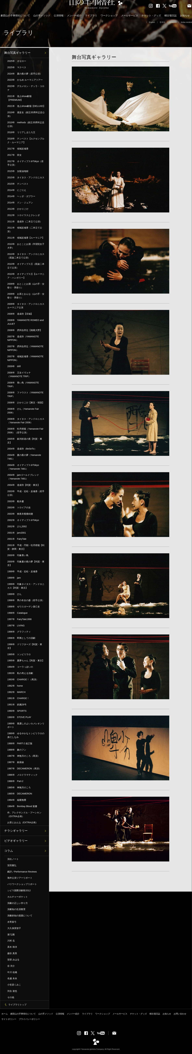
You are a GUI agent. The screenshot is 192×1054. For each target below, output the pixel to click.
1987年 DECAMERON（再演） (24, 768)
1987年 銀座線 (15, 762)
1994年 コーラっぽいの (20, 667)
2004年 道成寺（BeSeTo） (22, 448)
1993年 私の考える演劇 (20, 673)
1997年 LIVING (16, 625)
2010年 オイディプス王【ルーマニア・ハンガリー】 (25, 276)
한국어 (162, 22)
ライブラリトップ (17, 1004)
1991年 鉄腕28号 (16, 704)
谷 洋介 (11, 966)
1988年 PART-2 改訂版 (19, 743)
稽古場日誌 (170, 15)
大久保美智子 (14, 928)
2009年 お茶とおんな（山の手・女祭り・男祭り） (25, 296)
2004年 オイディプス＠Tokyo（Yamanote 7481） (23, 467)
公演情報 (59, 15)
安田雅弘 (11, 865)
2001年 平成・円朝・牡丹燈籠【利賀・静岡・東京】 (25, 547)
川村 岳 (11, 940)
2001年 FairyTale (16, 539)
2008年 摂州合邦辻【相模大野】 (24, 330)
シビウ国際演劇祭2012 (19, 890)
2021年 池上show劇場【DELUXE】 (26, 106)
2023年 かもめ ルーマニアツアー (25, 80)
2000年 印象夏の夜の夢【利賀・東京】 (25, 563)
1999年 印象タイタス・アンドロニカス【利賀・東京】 (25, 586)
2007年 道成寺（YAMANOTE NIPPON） (23, 338)
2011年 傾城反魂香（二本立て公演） (24, 229)
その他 (10, 997)
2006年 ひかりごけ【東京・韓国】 (25, 402)
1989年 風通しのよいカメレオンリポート (25, 725)
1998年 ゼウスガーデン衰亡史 (23, 606)
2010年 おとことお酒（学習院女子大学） (25, 246)
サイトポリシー (8, 1019)
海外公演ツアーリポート (19, 878)
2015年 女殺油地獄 (17, 171)
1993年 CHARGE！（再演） (22, 679)
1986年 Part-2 (15, 781)
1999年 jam (14, 577)
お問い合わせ (180, 1014)
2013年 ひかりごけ (17, 209)
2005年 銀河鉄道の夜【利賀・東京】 (24, 441)
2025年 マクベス (16, 67)
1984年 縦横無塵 (16, 800)
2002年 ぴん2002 (17, 526)
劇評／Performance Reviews (22, 871)
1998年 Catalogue (17, 613)
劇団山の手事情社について (15, 15)
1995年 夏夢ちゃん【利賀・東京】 (25, 660)
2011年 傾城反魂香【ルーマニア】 (25, 237)
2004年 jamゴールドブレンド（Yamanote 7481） (23, 477)
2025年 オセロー (16, 61)
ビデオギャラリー (16, 840)
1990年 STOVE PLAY (19, 717)
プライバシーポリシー (29, 1019)
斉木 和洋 (12, 947)
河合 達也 (12, 991)
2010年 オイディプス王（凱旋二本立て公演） (25, 266)
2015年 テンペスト (17, 183)
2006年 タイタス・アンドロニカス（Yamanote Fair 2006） (25, 421)
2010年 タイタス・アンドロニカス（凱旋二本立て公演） (25, 256)
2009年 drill (14, 366)
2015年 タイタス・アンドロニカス (25, 177)
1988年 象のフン (16, 749)
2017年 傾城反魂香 (17, 148)
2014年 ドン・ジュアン (20, 202)
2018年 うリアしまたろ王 (21, 132)
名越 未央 (12, 978)
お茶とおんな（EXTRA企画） (22, 822)
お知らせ (185, 15)
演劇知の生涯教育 (16, 909)
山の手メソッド (41, 15)
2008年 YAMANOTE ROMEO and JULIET (25, 322)
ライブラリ (91, 15)
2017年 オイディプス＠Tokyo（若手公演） (25, 163)
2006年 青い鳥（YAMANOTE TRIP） (23, 384)
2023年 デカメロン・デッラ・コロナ (25, 88)
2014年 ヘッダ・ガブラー (21, 196)
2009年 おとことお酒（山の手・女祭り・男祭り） (25, 286)
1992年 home (15, 685)
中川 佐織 (12, 972)
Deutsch (173, 22)
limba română (186, 22)
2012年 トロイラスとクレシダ (23, 215)
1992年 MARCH (16, 692)
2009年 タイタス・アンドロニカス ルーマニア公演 (27, 306)
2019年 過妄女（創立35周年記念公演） (26, 114)
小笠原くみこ (14, 984)
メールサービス (129, 15)
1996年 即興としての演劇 (21, 638)
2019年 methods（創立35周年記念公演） (25, 124)
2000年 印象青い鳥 (17, 555)
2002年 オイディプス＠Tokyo (23, 520)
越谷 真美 (12, 953)
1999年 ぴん (14, 594)
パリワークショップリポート (22, 884)
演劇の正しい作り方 (17, 903)
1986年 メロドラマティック (22, 775)
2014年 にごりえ (16, 190)
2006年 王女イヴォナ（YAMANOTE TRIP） (19, 374)
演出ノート (13, 859)
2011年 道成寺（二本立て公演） (24, 221)
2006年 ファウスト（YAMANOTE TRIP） (25, 394)
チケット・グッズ (151, 15)
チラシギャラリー (16, 830)
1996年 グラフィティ (19, 631)
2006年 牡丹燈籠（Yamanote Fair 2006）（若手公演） (25, 430)
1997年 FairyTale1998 (19, 619)
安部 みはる (13, 959)
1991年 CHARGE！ (18, 698)
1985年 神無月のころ (19, 787)
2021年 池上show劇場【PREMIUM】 (19, 98)
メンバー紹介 (74, 15)
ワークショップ (109, 15)
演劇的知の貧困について (19, 915)
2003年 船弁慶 (15, 501)
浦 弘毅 (11, 934)
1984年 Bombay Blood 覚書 (22, 806)
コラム (8, 850)
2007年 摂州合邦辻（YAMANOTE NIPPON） (25, 348)
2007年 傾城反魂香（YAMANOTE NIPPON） (25, 358)
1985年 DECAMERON (19, 793)
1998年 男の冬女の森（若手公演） (25, 600)
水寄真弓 (11, 922)
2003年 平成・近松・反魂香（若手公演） (25, 493)
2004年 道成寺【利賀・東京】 (23, 485)
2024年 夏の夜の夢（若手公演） (24, 73)
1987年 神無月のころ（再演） (23, 756)
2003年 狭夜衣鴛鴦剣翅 (20, 514)
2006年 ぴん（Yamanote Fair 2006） (23, 411)
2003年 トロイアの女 (19, 507)
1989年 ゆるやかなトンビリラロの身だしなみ (25, 735)
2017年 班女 (14, 155)
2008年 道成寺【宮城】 (20, 314)
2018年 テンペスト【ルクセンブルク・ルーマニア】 (25, 140)
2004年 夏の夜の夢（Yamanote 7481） (24, 457)
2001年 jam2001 (16, 532)
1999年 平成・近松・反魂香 (22, 571)
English (152, 22)
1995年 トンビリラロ (19, 654)
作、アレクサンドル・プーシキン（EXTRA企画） (24, 814)
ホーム (4, 1014)
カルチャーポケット (17, 896)
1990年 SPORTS (16, 711)
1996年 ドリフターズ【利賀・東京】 (24, 646)
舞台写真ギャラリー (17, 52)
